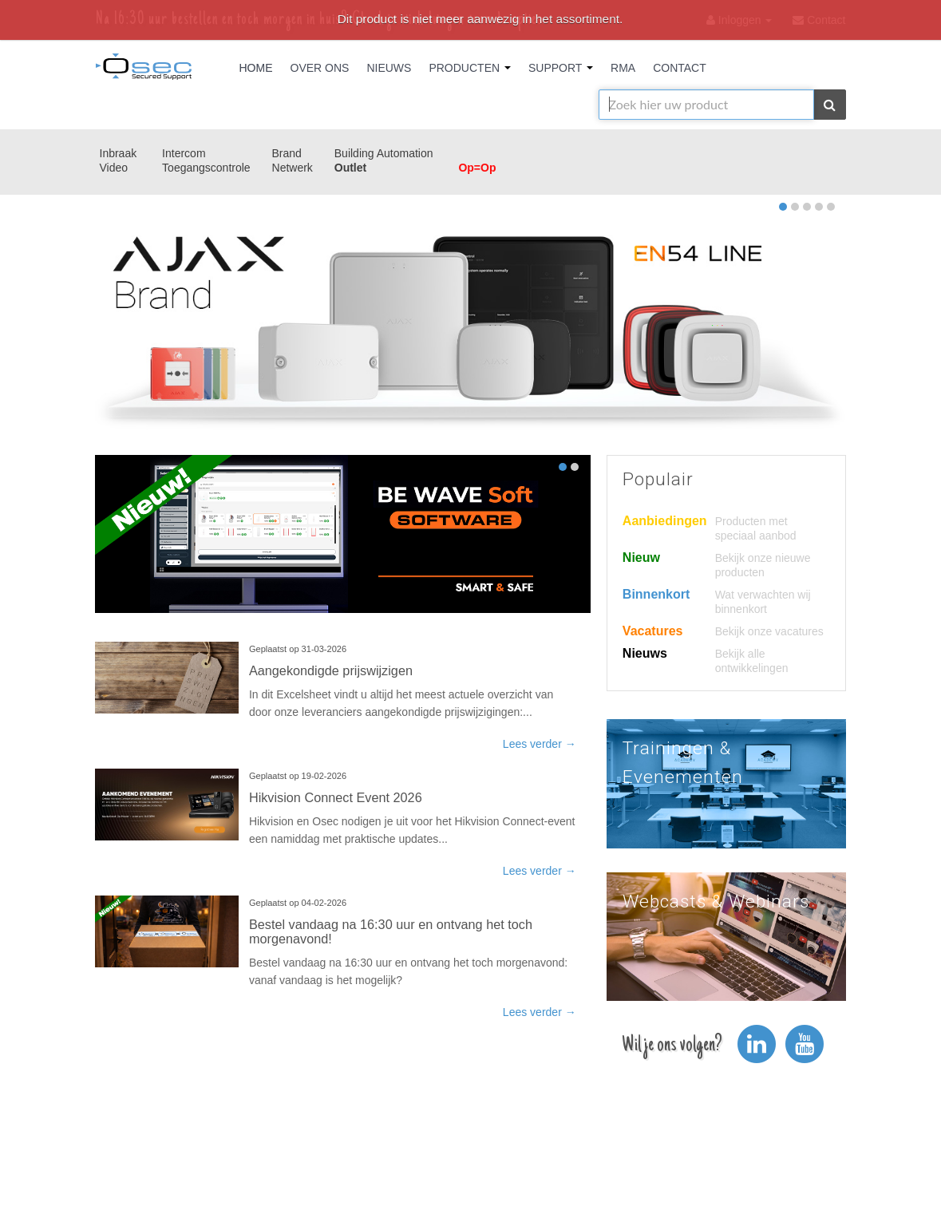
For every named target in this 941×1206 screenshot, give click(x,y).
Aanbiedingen (665, 521)
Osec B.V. (144, 69)
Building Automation (383, 153)
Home (256, 67)
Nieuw (641, 557)
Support (560, 67)
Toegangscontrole (206, 167)
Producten (470, 67)
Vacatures (653, 631)
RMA (623, 67)
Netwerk (292, 167)
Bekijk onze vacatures (769, 631)
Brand (287, 153)
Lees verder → (539, 743)
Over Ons (320, 67)
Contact (679, 67)
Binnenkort (656, 594)
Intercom (183, 153)
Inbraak (118, 153)
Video (114, 167)
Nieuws (388, 67)
